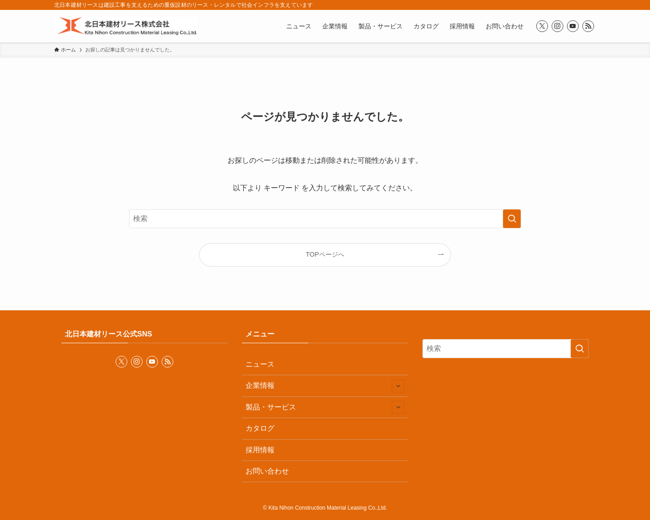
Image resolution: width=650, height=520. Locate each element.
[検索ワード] (325, 218)
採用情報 (260, 450)
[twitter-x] (542, 26)
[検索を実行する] (512, 218)
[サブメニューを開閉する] (398, 386)
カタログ (260, 428)
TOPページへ (325, 254)
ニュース (260, 364)
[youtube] (573, 26)
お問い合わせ (267, 471)
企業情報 (325, 386)
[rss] (588, 26)
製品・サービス (325, 407)
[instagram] (557, 26)
